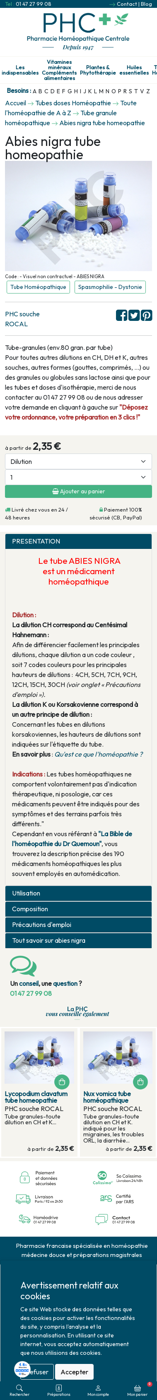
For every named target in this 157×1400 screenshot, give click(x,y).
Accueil (15, 103)
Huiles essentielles (134, 70)
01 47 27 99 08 (33, 3)
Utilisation (26, 893)
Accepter (74, 1372)
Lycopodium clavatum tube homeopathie (36, 1096)
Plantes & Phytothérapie (98, 70)
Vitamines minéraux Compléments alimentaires (59, 69)
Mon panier (139, 1389)
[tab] (78, 541)
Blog (146, 3)
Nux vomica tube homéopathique (107, 1096)
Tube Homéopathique (38, 287)
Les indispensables (20, 70)
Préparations (58, 1391)
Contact (127, 3)
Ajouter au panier (78, 491)
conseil (29, 983)
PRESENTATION (36, 541)
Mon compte (98, 1391)
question (65, 983)
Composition (30, 909)
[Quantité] (78, 477)
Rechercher (19, 1391)
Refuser (37, 1372)
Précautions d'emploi (41, 925)
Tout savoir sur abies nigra (48, 940)
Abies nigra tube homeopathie (102, 123)
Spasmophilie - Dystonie (110, 287)
